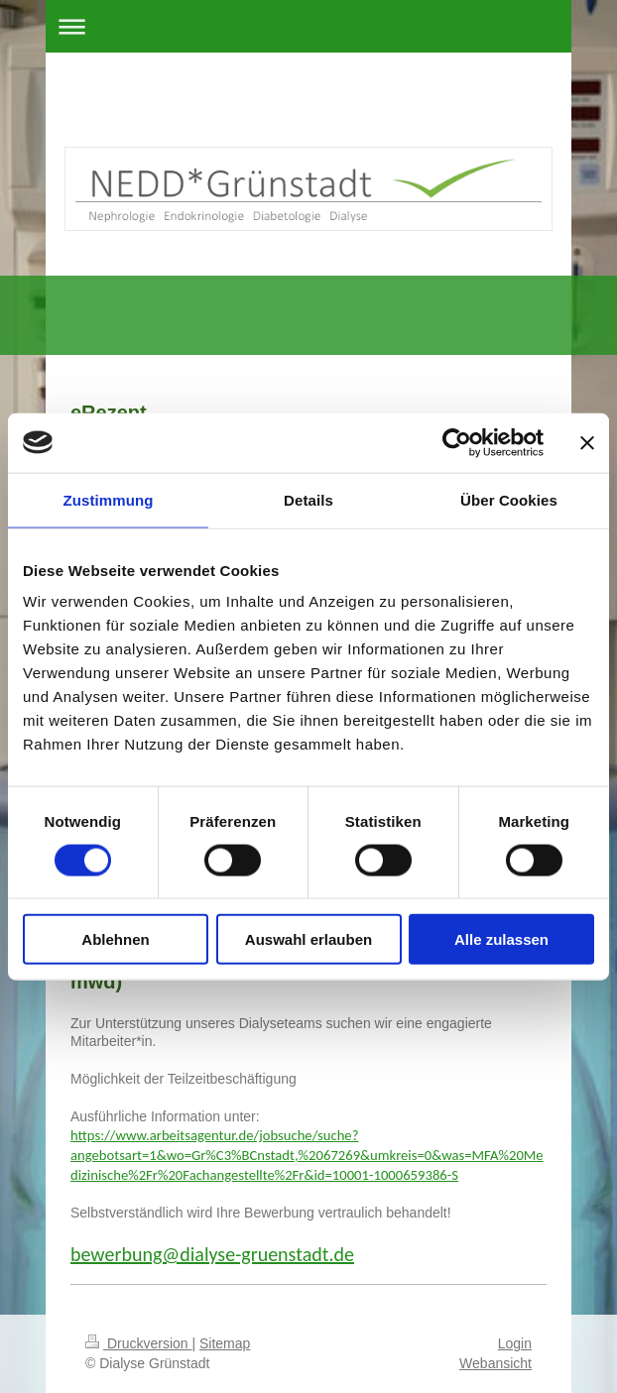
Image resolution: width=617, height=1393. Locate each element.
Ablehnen (115, 939)
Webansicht (495, 1363)
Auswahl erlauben (308, 939)
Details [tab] (308, 499)
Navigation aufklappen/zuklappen (308, 26)
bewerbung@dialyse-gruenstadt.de (212, 1254)
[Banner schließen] (587, 442)
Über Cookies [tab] (508, 499)
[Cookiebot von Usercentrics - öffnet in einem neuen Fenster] (457, 442)
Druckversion (138, 1343)
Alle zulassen (501, 939)
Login (515, 1343)
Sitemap (224, 1343)
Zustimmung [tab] (108, 499)
